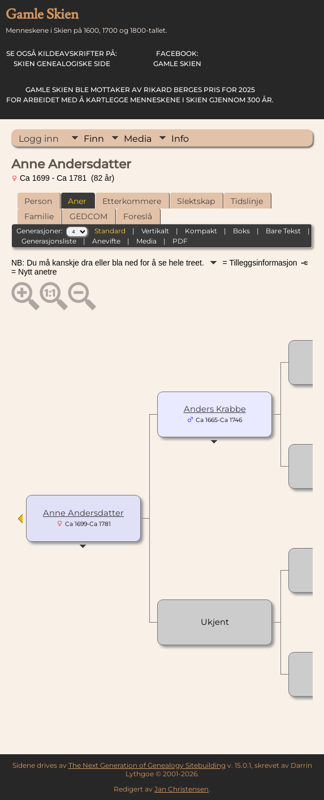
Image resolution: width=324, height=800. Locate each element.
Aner (77, 201)
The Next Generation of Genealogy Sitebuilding (147, 765)
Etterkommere (131, 201)
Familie (39, 216)
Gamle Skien (177, 58)
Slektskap (196, 201)
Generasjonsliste (48, 241)
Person (38, 201)
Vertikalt (155, 231)
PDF (180, 241)
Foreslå (137, 216)
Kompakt (201, 231)
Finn (94, 138)
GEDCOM (88, 216)
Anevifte (106, 241)
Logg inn (39, 138)
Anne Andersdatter (83, 513)
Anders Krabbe (215, 409)
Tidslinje (247, 201)
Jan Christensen (181, 789)
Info (180, 138)
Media (138, 138)
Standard (110, 231)
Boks (241, 231)
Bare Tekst (283, 231)
